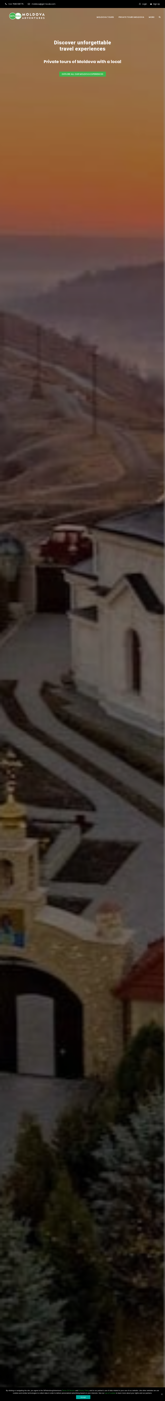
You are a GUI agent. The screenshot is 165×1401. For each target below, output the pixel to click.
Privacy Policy (84, 1390)
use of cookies (110, 1393)
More (151, 17)
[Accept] (161, 1394)
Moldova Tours (105, 17)
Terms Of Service (68, 1390)
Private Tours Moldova (131, 17)
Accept (83, 1397)
